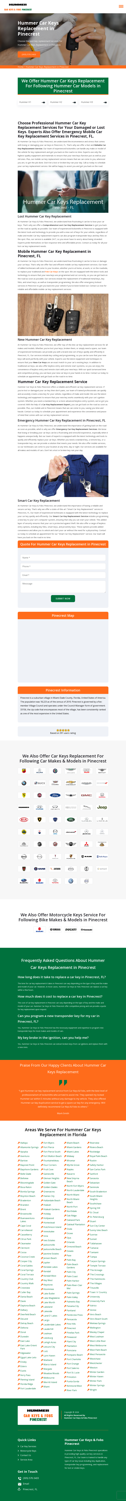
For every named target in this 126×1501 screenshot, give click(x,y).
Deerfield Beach (28, 1314)
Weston (93, 1367)
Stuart (93, 1221)
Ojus (69, 1237)
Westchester (96, 1363)
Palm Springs (73, 1292)
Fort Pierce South (52, 1151)
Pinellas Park (73, 1332)
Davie (23, 1301)
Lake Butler (49, 1293)
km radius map (63, 650)
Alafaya (23, 1142)
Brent (23, 1209)
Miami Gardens (74, 1147)
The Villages (96, 1283)
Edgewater (25, 1353)
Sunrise (93, 1234)
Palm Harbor (73, 1280)
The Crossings (97, 1274)
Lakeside (48, 1311)
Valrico (93, 1305)
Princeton (71, 1377)
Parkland (71, 1310)
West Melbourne (98, 1345)
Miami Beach (73, 1142)
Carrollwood (26, 1230)
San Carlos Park (97, 1169)
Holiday (47, 1213)
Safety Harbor (97, 1165)
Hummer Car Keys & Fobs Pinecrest (80, 1418)
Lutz (46, 1351)
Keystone (48, 1284)
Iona (46, 1235)
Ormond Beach (74, 1246)
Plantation (72, 1346)
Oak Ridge (72, 1215)
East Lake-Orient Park (28, 1347)
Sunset (93, 1239)
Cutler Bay (25, 1292)
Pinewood (71, 1337)
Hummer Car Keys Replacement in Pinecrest (47, 66)
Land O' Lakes (50, 1315)
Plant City (71, 1341)
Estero (23, 1366)
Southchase (95, 1203)
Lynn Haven (49, 1355)
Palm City (71, 1271)
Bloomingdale (27, 1182)
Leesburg (48, 1337)
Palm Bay (71, 1259)
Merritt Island (50, 1382)
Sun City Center (97, 1225)
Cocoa (23, 1252)
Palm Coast (72, 1276)
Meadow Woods (51, 1373)
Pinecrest (71, 1328)
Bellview (24, 1178)
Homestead (49, 1222)
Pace (69, 1255)
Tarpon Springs (97, 1261)
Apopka (24, 1151)
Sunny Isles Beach (98, 1230)
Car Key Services (28, 1446)
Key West (48, 1280)
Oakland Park (73, 1220)
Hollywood (49, 1218)
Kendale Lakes (51, 1267)
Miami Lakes (73, 1151)
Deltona (24, 1327)
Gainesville (49, 1173)
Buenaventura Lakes (27, 1220)
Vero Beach (95, 1314)
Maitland (48, 1360)
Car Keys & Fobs (18, 10)
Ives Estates (49, 1240)
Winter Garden (97, 1372)
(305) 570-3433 (28, 54)
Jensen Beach (50, 1258)
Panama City (73, 1306)
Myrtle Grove (73, 1165)
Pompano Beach (75, 1354)
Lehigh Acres (50, 1342)
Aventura (24, 1156)
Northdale (72, 1211)
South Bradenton (98, 1191)
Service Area (26, 1459)
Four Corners (50, 1165)
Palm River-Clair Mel (74, 1287)
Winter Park (96, 1380)
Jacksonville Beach (52, 1249)
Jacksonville (49, 1244)
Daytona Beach (27, 1305)
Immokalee (49, 1231)
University (95, 1296)
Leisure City (49, 1346)
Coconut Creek (27, 1256)
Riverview (94, 1142)
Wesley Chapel (97, 1332)
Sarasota (94, 1178)
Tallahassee (96, 1243)
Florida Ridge (26, 1384)
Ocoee (70, 1233)
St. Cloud (94, 1212)
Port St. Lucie (73, 1372)
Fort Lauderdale (28, 1388)
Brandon (24, 1204)
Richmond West (74, 1385)
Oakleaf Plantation (76, 1224)
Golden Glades (50, 1187)
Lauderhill (48, 1329)
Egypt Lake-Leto (28, 1357)
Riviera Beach (96, 1147)
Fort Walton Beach (53, 1156)
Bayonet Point (27, 1165)
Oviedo (70, 1251)
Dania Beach (26, 1296)
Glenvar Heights (51, 1178)
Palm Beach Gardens (72, 1266)
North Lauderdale (75, 1190)
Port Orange (73, 1363)
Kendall (47, 1271)
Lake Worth (49, 1302)
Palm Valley (72, 1297)
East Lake (25, 1341)
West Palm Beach (98, 1349)
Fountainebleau (51, 1160)
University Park (97, 1301)
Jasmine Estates (51, 1253)
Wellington (95, 1327)
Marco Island (50, 1364)
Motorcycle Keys (28, 1450)
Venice (93, 1310)
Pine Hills (71, 1323)
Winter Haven (96, 1376)
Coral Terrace (27, 1274)
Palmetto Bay (73, 1301)
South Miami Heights (96, 1198)
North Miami (73, 1194)
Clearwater (25, 1243)
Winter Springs (97, 1385)
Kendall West (50, 1275)
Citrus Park (25, 1239)
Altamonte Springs (29, 1147)
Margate (48, 1368)
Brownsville (26, 1213)
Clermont (24, 1247)
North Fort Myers (75, 1185)
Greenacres (49, 1191)
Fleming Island (27, 1379)
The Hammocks (97, 1279)
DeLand (24, 1318)
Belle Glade (25, 1173)
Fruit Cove (48, 1169)
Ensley (23, 1361)
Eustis (23, 1370)
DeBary (24, 1310)
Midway (70, 1156)
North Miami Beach (73, 1201)
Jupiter (47, 1262)
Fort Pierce (49, 1147)
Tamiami (94, 1252)
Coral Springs (27, 1270)
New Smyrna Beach (73, 1180)
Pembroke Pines (75, 1315)
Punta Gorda (73, 1381)
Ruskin (93, 1160)
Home (21, 66)
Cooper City (26, 1261)
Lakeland (48, 1306)
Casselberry (26, 1234)
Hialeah (47, 1204)
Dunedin (24, 1336)
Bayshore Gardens (29, 1169)
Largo (46, 1320)
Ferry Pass (25, 1375)
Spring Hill (95, 1208)
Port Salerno (73, 1368)
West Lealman (97, 1336)
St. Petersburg (97, 1216)
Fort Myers (49, 1142)
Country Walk (27, 1283)
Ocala (69, 1228)
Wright (93, 1389)
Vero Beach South (98, 1318)
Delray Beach (26, 1323)
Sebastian (95, 1182)
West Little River (98, 1341)
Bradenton (25, 1200)
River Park (72, 1390)
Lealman (48, 1333)
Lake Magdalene (52, 1298)
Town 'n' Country (98, 1292)
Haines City (49, 1196)
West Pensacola (97, 1354)
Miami (47, 1386)
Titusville (94, 1287)
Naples (70, 1169)
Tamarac (94, 1247)
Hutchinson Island (52, 1227)
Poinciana (71, 1350)
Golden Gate (50, 1182)
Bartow (23, 1160)
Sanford (94, 1173)
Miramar (71, 1160)
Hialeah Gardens (52, 1209)
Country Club (26, 1279)
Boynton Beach (27, 1196)
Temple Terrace (98, 1265)
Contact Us (25, 1455)
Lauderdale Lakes (52, 1324)
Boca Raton (26, 1187)
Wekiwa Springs (98, 1323)
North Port (72, 1206)
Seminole (94, 1187)
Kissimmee (49, 1289)
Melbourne (49, 1377)
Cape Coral (25, 1225)
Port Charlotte (74, 1359)
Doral (23, 1332)
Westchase (95, 1358)
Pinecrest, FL (30, 1489)
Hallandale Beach (52, 1200)
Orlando (71, 1242)
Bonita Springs (27, 1191)
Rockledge (95, 1151)
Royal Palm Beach (98, 1156)
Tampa (93, 1256)
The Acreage (96, 1270)
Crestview (25, 1287)
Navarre (71, 1173)
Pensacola (72, 1319)
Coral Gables (26, 1265)
